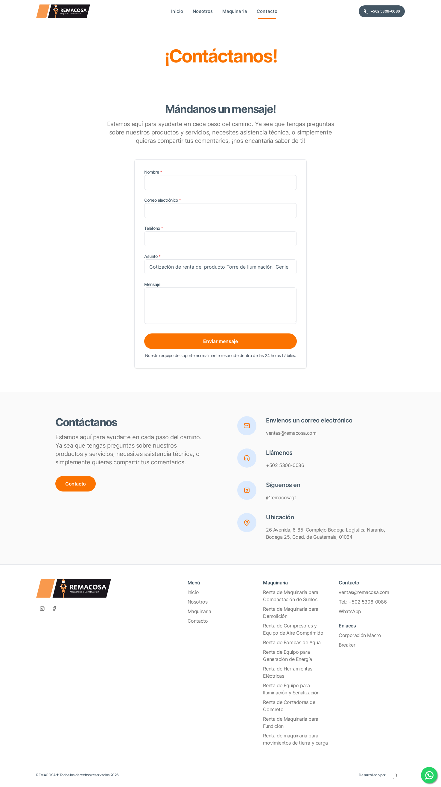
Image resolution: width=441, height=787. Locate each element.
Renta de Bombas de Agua (291, 642)
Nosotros (198, 602)
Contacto (75, 484)
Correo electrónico (162, 200)
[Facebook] (54, 609)
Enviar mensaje (220, 341)
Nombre (153, 171)
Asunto (152, 256)
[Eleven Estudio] (395, 775)
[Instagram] (42, 609)
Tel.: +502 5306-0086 (363, 602)
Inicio (193, 592)
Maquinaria (199, 611)
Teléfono (153, 228)
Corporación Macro (360, 635)
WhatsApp (350, 611)
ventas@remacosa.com (364, 592)
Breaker (347, 645)
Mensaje (152, 284)
